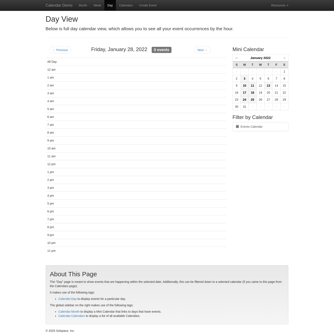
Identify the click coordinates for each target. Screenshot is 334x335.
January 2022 (260, 58)
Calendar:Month (69, 311)
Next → (202, 50)
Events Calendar (249, 126)
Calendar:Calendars (71, 316)
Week (97, 5)
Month (83, 5)
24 (244, 99)
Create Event (148, 5)
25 (252, 99)
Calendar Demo (59, 5)
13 (268, 85)
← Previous (60, 50)
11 (252, 85)
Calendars (126, 5)
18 (252, 92)
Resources (279, 5)
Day (110, 5)
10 (244, 85)
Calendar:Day (67, 299)
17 (244, 92)
